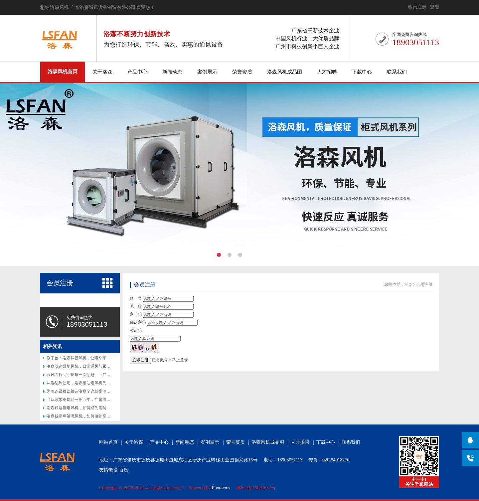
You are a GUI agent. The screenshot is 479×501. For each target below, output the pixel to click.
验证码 (136, 330)
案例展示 (207, 72)
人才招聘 (327, 72)
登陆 (434, 6)
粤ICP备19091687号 (256, 487)
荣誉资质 (242, 72)
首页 (408, 284)
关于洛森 (102, 72)
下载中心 (362, 72)
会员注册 (417, 6)
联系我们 (397, 72)
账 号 (136, 298)
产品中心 (137, 72)
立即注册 (140, 360)
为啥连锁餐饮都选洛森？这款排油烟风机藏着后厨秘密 (94, 391)
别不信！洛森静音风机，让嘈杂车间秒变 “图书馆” (91, 358)
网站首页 (108, 442)
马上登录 (180, 360)
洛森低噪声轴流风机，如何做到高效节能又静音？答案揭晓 (98, 416)
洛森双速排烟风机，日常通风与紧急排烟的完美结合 (92, 366)
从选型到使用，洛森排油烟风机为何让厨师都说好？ (92, 383)
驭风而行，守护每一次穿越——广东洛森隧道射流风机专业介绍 (102, 374)
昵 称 (136, 306)
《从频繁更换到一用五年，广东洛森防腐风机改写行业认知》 (100, 399)
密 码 (136, 314)
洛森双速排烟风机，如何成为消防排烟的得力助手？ (92, 408)
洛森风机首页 (63, 71)
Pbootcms (221, 487)
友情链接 (108, 469)
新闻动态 (172, 72)
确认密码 (138, 322)
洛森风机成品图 (284, 72)
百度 (123, 469)
